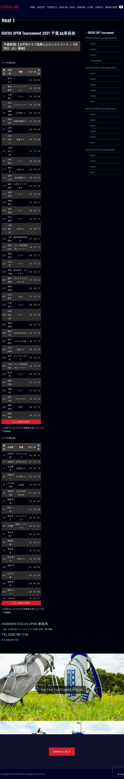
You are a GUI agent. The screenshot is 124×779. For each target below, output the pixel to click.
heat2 (93, 79)
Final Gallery (96, 60)
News (72, 7)
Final (92, 172)
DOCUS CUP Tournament (100, 33)
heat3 (93, 84)
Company (81, 7)
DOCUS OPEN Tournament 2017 (101, 67)
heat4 (93, 90)
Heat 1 (93, 43)
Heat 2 (93, 49)
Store (90, 7)
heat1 (93, 73)
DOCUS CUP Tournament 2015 (100, 149)
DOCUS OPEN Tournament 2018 (101, 37)
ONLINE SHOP (111, 7)
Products (52, 7)
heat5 (93, 96)
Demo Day (63, 7)
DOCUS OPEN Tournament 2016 (101, 108)
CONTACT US (62, 751)
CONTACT (99, 7)
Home (32, 7)
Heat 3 (93, 55)
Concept (41, 7)
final (92, 101)
